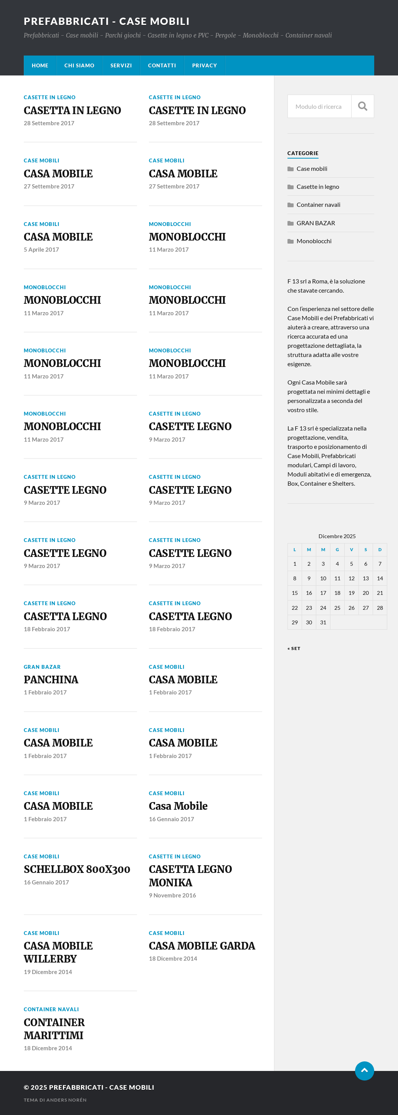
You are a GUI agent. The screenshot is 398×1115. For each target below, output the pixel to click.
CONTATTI (162, 65)
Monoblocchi (170, 224)
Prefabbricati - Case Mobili (107, 21)
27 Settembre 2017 (49, 186)
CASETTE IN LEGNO (197, 111)
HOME (40, 65)
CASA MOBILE (58, 174)
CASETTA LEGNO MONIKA (190, 876)
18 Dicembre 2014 (173, 958)
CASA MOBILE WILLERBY (58, 952)
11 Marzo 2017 (169, 249)
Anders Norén (66, 1100)
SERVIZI (121, 65)
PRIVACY (204, 65)
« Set (294, 648)
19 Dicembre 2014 (48, 971)
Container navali (51, 1009)
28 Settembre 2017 (49, 123)
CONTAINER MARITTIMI (54, 1029)
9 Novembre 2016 (172, 895)
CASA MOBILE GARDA (202, 946)
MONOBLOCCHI (187, 237)
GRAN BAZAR (42, 667)
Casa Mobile (178, 806)
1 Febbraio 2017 (45, 692)
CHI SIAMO (79, 65)
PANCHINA (51, 680)
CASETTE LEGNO (190, 427)
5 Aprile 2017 (41, 249)
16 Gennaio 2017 (171, 818)
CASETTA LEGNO (65, 617)
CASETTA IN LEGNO (72, 111)
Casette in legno (50, 97)
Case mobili (41, 160)
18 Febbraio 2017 (47, 628)
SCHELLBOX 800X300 (77, 869)
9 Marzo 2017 (167, 439)
